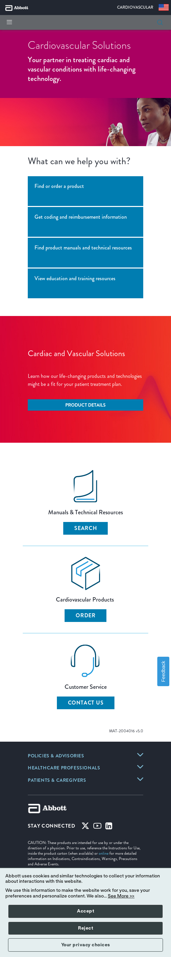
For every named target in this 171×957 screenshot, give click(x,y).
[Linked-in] (109, 827)
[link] (56, 756)
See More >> (121, 896)
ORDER (86, 615)
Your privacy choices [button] (85, 945)
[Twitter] (85, 827)
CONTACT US (86, 703)
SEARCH (85, 528)
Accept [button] (85, 911)
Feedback (163, 671)
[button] (160, 22)
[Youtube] (97, 827)
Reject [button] (85, 928)
